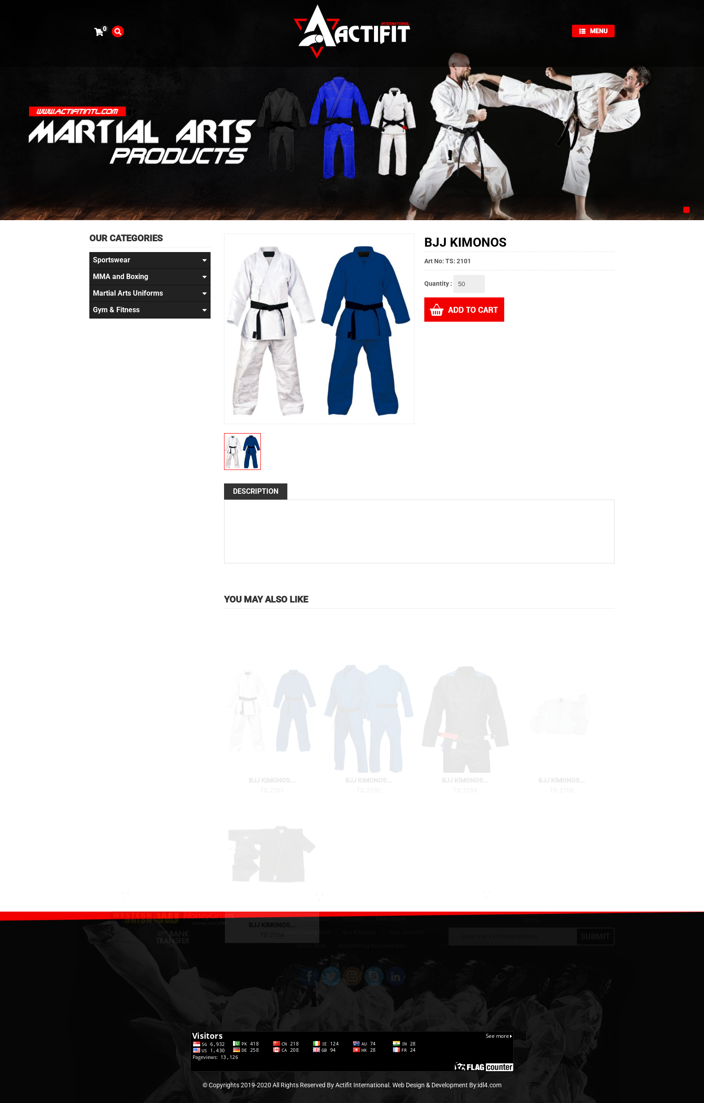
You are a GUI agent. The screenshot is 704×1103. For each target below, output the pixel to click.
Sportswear (150, 260)
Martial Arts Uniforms (150, 293)
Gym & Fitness (150, 310)
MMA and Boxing (150, 276)
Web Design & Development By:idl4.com (447, 1085)
